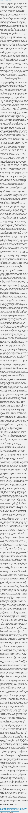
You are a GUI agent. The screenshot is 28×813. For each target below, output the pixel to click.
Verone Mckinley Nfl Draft (9, 811)
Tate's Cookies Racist (8, 809)
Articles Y (17, 811)
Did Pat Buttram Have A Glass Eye (7, 808)
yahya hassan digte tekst (5, 0)
